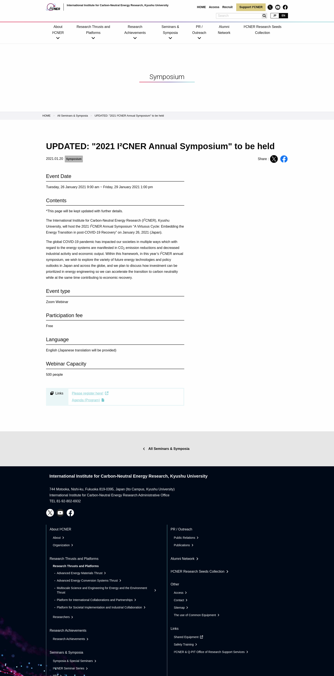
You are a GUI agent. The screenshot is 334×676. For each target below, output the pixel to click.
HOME (46, 115)
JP (274, 15)
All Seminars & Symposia (72, 115)
